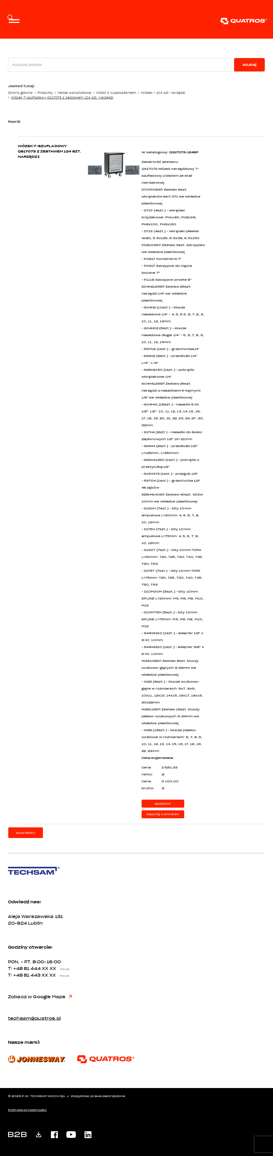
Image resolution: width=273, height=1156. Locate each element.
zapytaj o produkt (162, 814)
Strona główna (20, 93)
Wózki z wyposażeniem (116, 93)
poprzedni (25, 833)
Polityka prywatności (27, 1110)
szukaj (249, 65)
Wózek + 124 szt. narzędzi (163, 93)
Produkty (45, 93)
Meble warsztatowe (74, 93)
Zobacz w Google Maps (40, 996)
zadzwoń (163, 803)
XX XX (57, 968)
